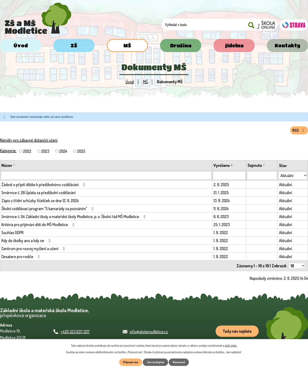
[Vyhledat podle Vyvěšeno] (229, 176)
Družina (180, 45)
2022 (27, 152)
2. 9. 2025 (221, 185)
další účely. (231, 345)
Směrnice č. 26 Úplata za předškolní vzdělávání (38, 193)
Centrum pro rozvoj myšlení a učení (33, 249)
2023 (45, 152)
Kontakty (287, 45)
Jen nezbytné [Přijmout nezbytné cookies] (155, 362)
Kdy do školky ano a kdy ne (26, 241)
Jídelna (234, 45)
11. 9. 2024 (221, 209)
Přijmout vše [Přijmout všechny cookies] (129, 362)
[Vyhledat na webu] (224, 25)
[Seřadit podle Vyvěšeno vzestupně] (232, 165)
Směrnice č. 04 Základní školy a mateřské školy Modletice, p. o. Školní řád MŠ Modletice (74, 217)
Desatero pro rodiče (21, 257)
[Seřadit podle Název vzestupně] (14, 165)
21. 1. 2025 (221, 193)
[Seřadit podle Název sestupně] (14, 166)
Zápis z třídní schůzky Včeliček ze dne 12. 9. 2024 (40, 201)
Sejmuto (255, 166)
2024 (63, 152)
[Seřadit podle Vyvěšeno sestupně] (232, 166)
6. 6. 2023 (221, 217)
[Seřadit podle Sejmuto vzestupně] (264, 165)
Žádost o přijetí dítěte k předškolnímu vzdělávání (44, 185)
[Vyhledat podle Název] (106, 176)
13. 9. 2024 (222, 201)
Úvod (21, 45)
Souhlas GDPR (12, 233)
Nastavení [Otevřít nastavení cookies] (179, 362)
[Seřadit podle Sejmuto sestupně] (264, 166)
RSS (299, 131)
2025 (81, 152)
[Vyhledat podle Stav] (293, 176)
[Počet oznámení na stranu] (296, 267)
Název (6, 166)
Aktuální (285, 185)
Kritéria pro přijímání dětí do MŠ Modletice (38, 225)
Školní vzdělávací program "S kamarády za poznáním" (48, 209)
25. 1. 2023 (222, 225)
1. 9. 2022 (221, 233)
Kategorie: (8, 151)
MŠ (127, 45)
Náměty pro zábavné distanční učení (29, 141)
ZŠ (74, 45)
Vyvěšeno (222, 166)
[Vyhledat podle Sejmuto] (262, 176)
